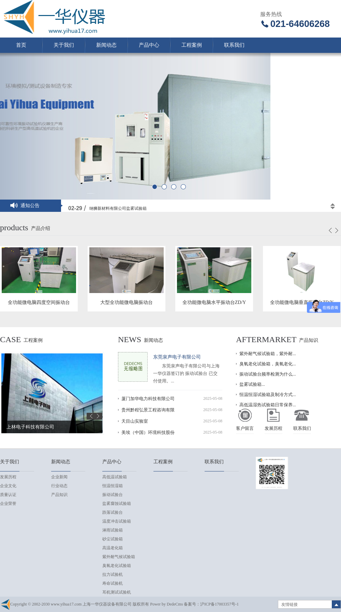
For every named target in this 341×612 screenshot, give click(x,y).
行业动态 (59, 485)
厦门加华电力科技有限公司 (148, 398)
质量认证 (8, 494)
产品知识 (308, 340)
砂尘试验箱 (112, 539)
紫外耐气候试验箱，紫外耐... (267, 353)
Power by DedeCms (166, 604)
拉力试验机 (112, 574)
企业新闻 (59, 477)
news (129, 339)
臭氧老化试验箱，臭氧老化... (267, 363)
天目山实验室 (134, 421)
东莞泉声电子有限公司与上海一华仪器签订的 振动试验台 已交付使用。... (186, 373)
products (14, 227)
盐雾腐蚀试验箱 (116, 503)
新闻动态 (106, 45)
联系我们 (234, 45)
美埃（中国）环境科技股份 (148, 432)
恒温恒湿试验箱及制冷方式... (267, 394)
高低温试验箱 (114, 477)
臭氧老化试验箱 (116, 565)
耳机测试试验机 (116, 592)
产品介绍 (40, 228)
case (10, 339)
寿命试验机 (112, 583)
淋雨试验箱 (112, 530)
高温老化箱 (112, 547)
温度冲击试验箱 (116, 521)
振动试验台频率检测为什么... (267, 374)
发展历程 (8, 477)
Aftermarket (266, 339)
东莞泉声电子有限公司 (177, 357)
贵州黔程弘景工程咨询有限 (148, 409)
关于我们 (64, 45)
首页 (21, 45)
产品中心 (149, 45)
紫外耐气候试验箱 (118, 556)
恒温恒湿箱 (112, 485)
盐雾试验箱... (252, 384)
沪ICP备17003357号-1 (219, 604)
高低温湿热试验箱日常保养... (267, 404)
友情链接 (289, 604)
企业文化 (8, 485)
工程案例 (191, 45)
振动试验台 (112, 494)
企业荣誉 (8, 503)
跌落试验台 (112, 512)
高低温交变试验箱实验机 (111, 205)
